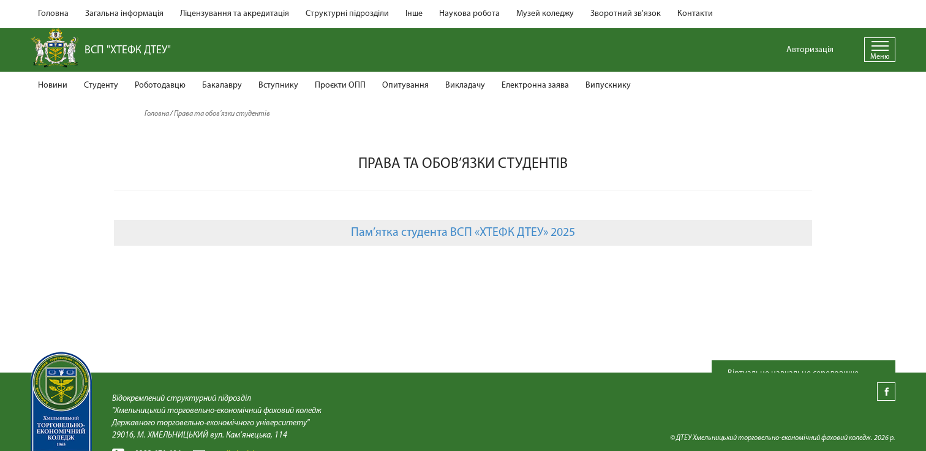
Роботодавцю (160, 85)
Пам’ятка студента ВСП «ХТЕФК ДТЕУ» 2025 (463, 233)
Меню (879, 57)
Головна (53, 13)
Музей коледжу (545, 13)
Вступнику (278, 85)
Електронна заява (535, 85)
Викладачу (465, 85)
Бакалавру (222, 85)
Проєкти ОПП (340, 85)
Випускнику (608, 85)
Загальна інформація (124, 13)
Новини (52, 85)
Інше (414, 13)
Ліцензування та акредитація (234, 13)
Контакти (695, 13)
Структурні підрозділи (347, 13)
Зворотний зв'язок (625, 13)
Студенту (101, 85)
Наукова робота (469, 13)
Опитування (405, 85)
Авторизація (810, 50)
